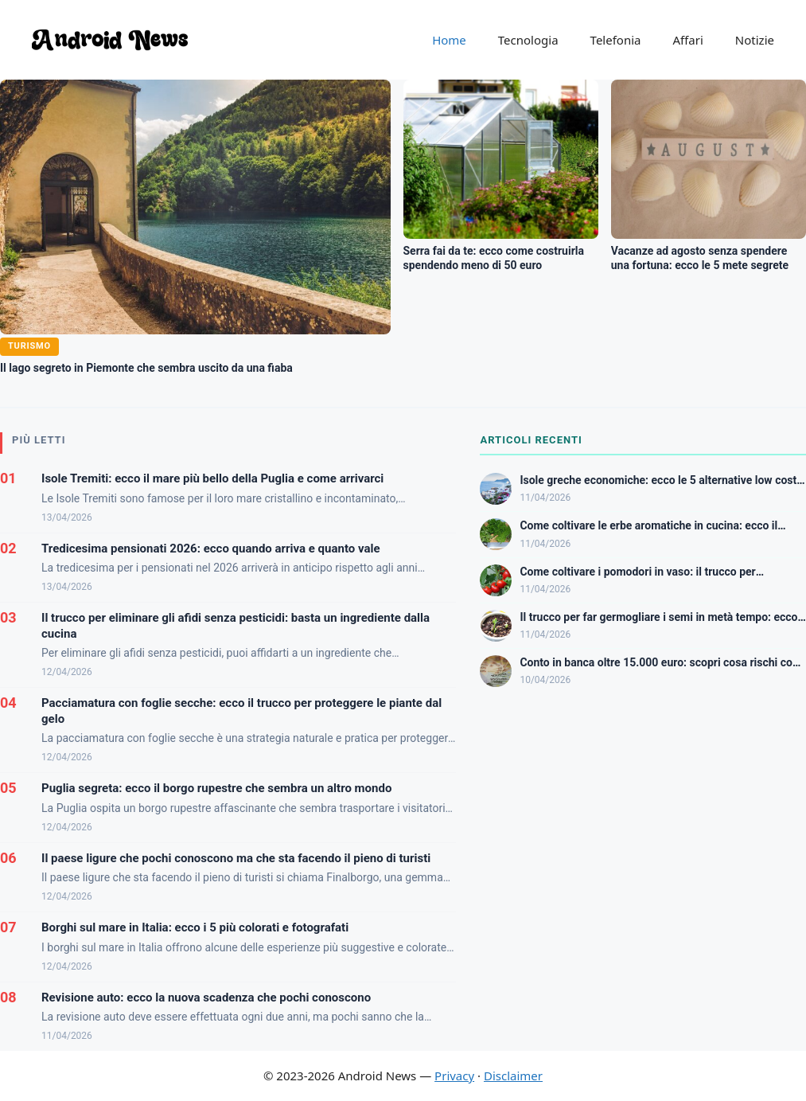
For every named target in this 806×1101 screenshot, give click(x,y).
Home (449, 40)
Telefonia (615, 40)
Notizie (754, 40)
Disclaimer (513, 1075)
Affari (687, 40)
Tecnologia (528, 40)
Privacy (454, 1075)
